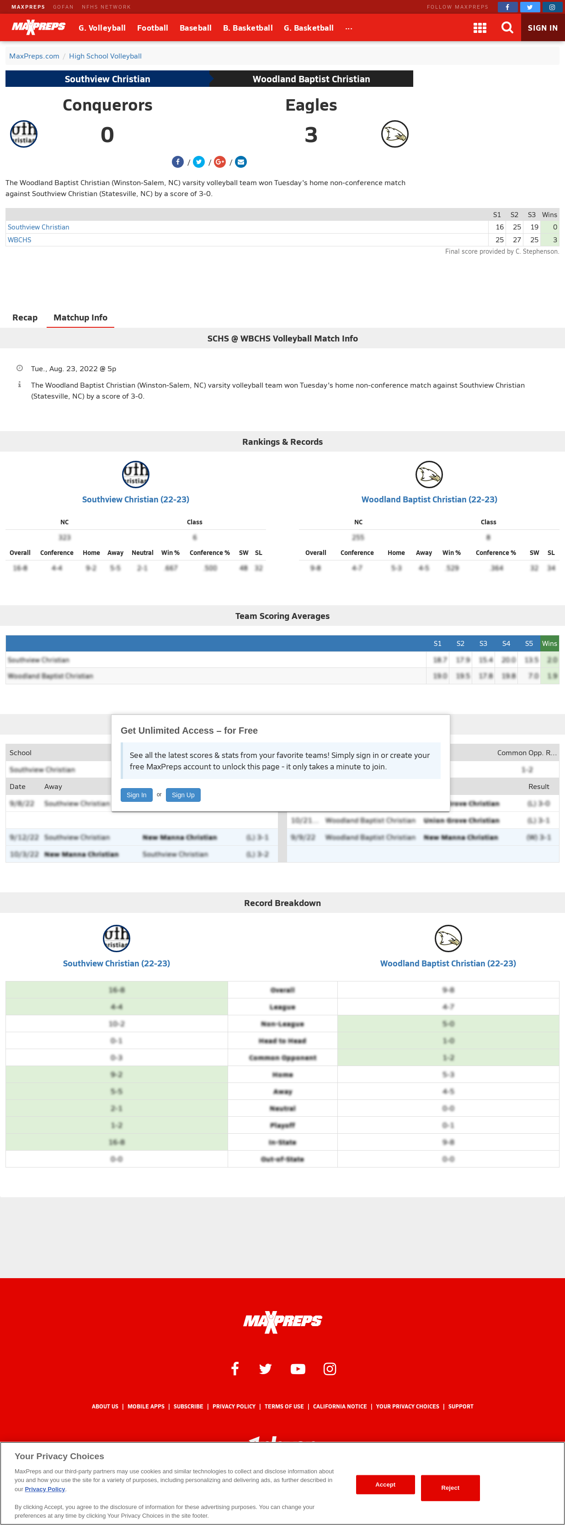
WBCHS (19, 239)
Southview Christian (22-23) (135, 499)
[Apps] (480, 27)
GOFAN (63, 6)
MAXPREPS (28, 6)
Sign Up (183, 795)
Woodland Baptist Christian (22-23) (429, 499)
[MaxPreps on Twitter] (530, 7)
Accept (385, 1484)
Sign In (137, 795)
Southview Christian (107, 78)
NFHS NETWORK (106, 6)
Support (461, 1406)
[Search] (507, 27)
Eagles (311, 104)
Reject (450, 1487)
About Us (105, 1406)
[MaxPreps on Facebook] (508, 7)
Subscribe (188, 1406)
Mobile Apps (146, 1406)
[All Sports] (349, 27)
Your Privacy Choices (407, 1406)
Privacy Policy (234, 1406)
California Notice (340, 1406)
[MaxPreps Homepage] (283, 1322)
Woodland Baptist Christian (311, 78)
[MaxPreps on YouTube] (298, 1368)
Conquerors (108, 104)
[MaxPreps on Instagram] (553, 7)
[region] (282, 1483)
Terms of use (284, 1406)
